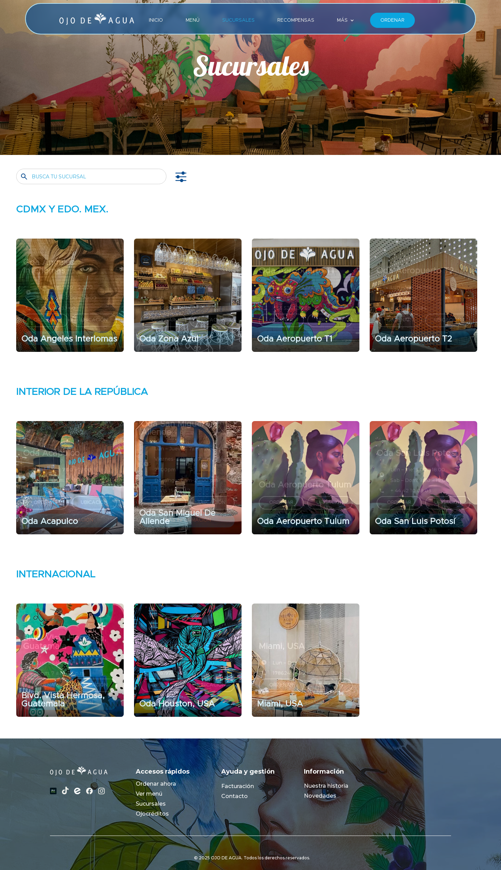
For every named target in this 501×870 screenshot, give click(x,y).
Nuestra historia (326, 786)
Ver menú (149, 793)
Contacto (234, 796)
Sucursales (238, 20)
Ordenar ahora (156, 783)
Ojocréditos (152, 813)
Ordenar (392, 20)
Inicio (156, 20)
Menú (193, 20)
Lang (434, 20)
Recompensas (295, 20)
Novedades (320, 796)
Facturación (237, 786)
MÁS (342, 20)
